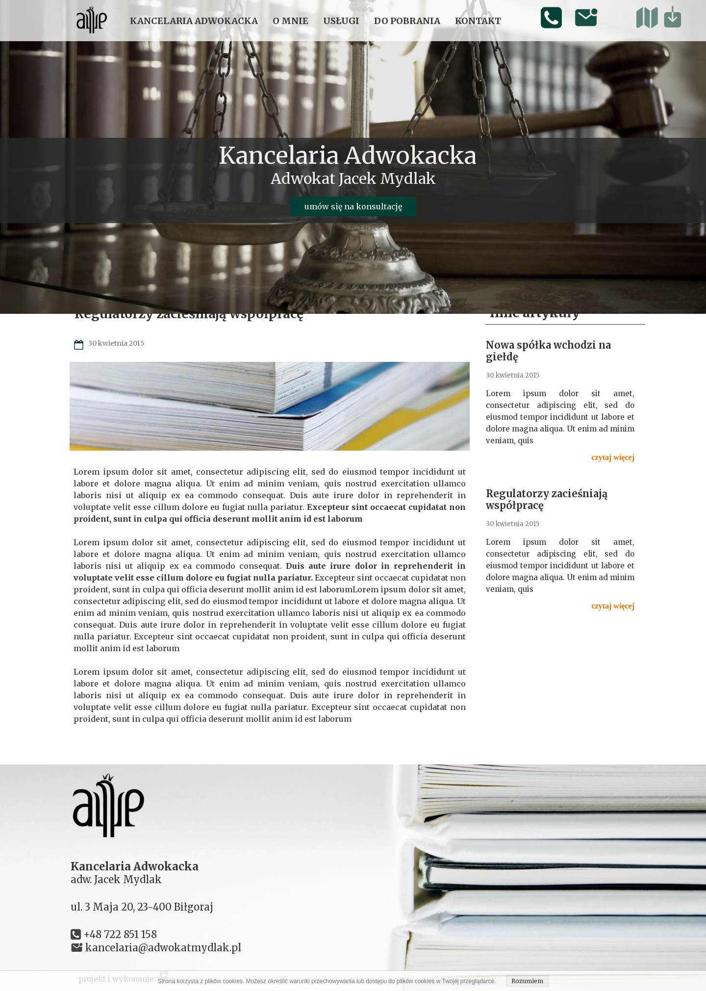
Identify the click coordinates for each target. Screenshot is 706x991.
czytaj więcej (613, 457)
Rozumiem (527, 981)
